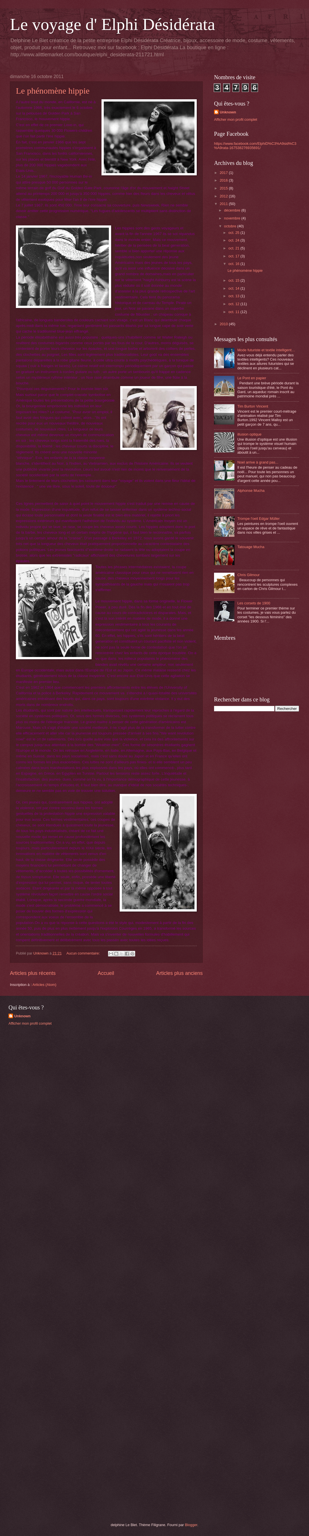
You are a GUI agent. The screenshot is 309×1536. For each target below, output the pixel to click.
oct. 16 (234, 264)
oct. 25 (234, 232)
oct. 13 (234, 296)
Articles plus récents (33, 973)
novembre (232, 218)
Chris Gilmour (248, 575)
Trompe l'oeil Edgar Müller (258, 518)
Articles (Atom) (44, 985)
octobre (230, 226)
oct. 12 (234, 304)
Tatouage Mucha (250, 547)
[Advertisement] (51, 1070)
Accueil (106, 973)
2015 (224, 188)
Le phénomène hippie (53, 90)
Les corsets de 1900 (253, 603)
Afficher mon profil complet (235, 119)
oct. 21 (234, 248)
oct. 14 (234, 288)
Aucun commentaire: (83, 953)
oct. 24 (234, 240)
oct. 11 (234, 312)
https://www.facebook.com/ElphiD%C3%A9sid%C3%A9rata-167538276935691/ (255, 145)
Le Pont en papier (251, 378)
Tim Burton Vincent (252, 406)
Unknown (228, 112)
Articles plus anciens (179, 973)
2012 (224, 196)
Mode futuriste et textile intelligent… (266, 350)
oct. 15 (234, 280)
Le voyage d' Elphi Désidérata (112, 24)
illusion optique (249, 434)
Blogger (191, 1525)
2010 (224, 324)
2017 (224, 173)
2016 (224, 180)
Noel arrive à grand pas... (257, 462)
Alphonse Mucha (250, 490)
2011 (224, 204)
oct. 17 (234, 256)
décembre (232, 210)
